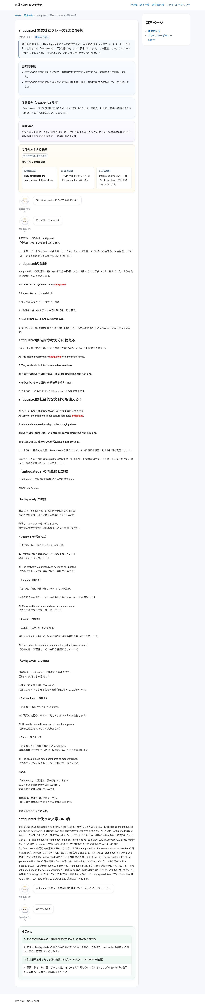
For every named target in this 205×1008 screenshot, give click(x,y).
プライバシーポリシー (178, 4)
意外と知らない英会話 (28, 4)
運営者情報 (158, 4)
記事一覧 (144, 4)
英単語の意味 (42, 37)
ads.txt (151, 40)
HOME (134, 4)
